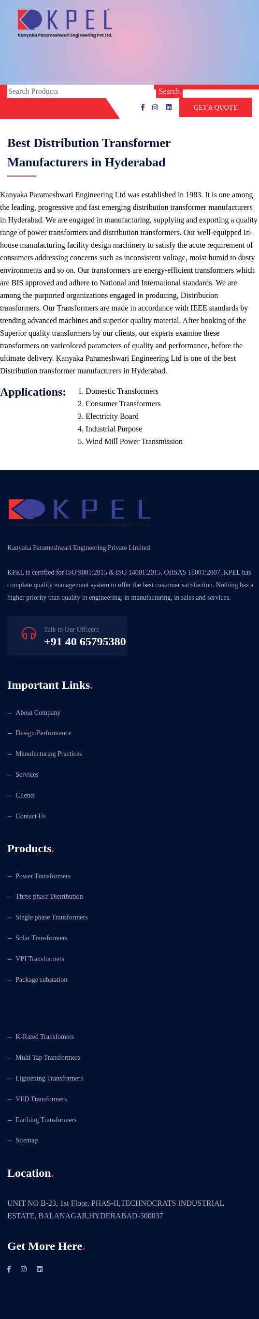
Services (26, 774)
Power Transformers (43, 876)
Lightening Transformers (49, 1078)
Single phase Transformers (51, 917)
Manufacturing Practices (48, 753)
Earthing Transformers (45, 1120)
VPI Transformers (39, 959)
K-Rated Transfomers (44, 1036)
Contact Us (30, 816)
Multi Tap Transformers (47, 1057)
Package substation (41, 979)
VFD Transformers (41, 1099)
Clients (25, 795)
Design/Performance (43, 733)
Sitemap (26, 1140)
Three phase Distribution (49, 896)
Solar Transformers (41, 938)
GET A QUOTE (215, 107)
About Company (37, 712)
